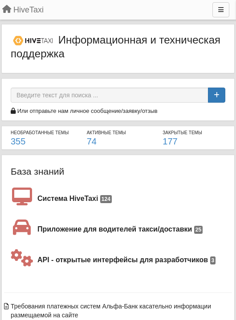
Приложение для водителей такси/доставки (120, 229)
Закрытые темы (182, 132)
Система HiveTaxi (74, 199)
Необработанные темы (40, 132)
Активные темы (106, 132)
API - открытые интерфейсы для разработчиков (126, 260)
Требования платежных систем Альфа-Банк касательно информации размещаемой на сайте (111, 311)
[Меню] (220, 9)
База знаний (37, 171)
